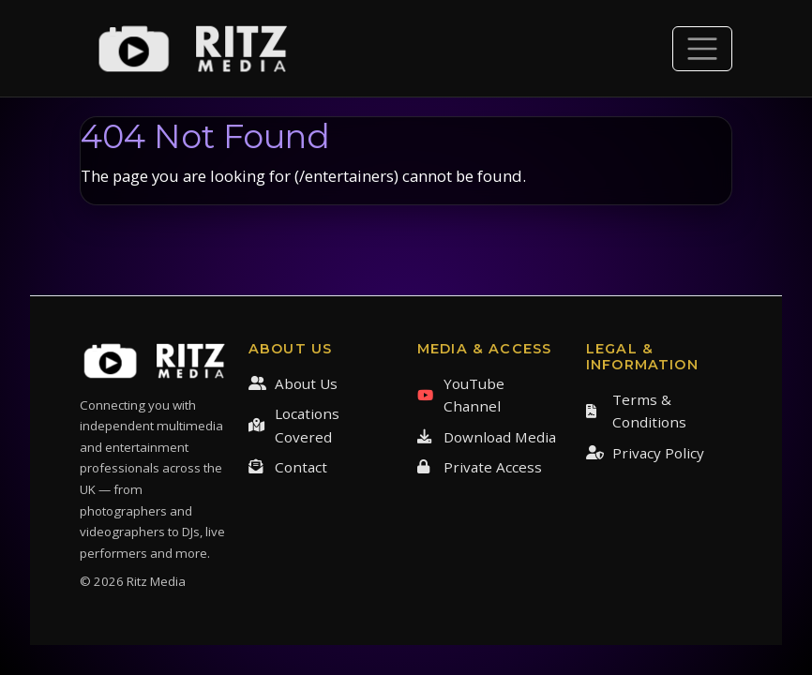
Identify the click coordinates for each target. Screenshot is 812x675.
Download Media (486, 437)
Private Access (479, 467)
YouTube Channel (460, 394)
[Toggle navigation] (702, 48)
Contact (287, 467)
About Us (293, 383)
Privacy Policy (645, 452)
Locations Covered (293, 424)
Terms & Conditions (636, 410)
